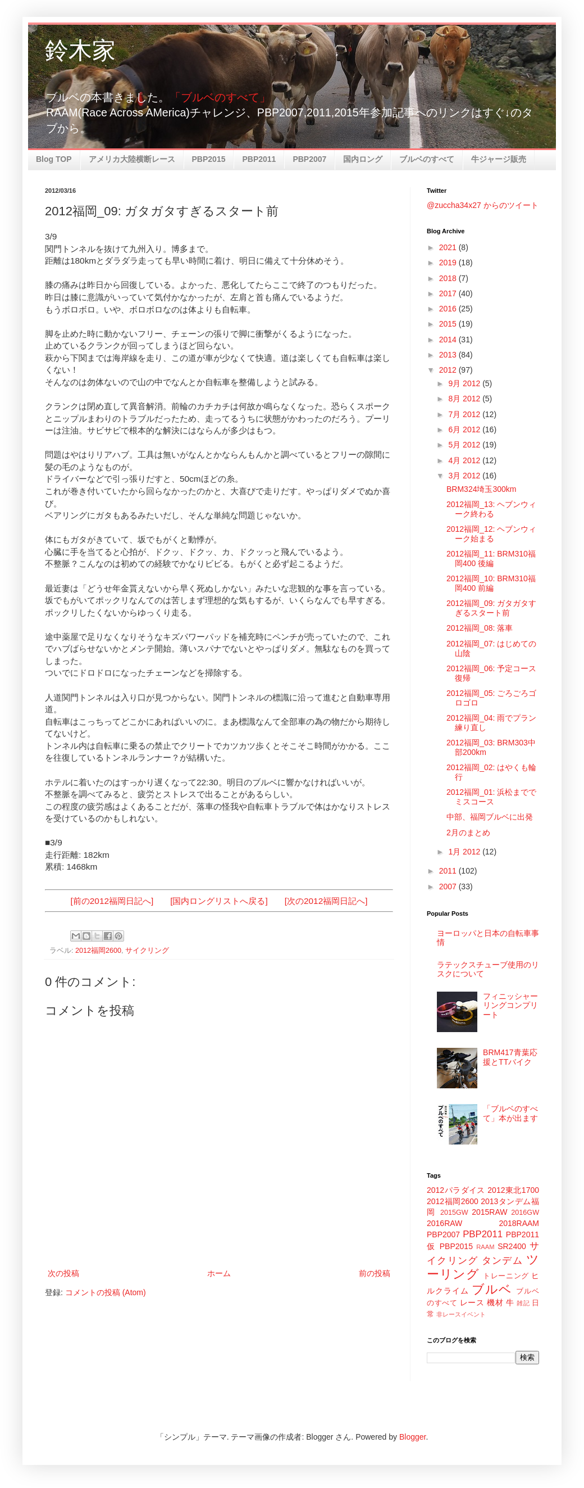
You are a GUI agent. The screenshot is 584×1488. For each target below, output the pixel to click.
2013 (449, 354)
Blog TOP (54, 159)
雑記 (523, 1303)
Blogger (412, 1436)
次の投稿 (63, 1273)
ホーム (219, 1273)
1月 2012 (465, 851)
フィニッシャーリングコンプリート (510, 1006)
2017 (449, 293)
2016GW (525, 1212)
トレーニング (506, 1276)
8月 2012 (465, 398)
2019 (449, 262)
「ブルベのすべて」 (220, 97)
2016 (449, 308)
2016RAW (444, 1223)
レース (472, 1302)
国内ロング (362, 159)
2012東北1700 (513, 1190)
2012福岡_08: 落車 (479, 627)
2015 (449, 323)
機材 (495, 1302)
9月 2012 (465, 383)
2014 (449, 339)
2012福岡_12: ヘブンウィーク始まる (491, 533)
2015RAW (489, 1211)
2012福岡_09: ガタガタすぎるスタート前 (491, 608)
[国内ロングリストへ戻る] (219, 901)
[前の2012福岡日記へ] (111, 901)
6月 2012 (465, 429)
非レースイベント (461, 1314)
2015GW (454, 1212)
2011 (449, 870)
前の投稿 (374, 1273)
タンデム (502, 1260)
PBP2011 (259, 159)
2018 (449, 278)
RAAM (485, 1246)
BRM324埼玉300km (481, 489)
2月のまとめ (468, 832)
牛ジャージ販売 (498, 159)
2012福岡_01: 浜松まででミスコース (491, 797)
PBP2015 (209, 159)
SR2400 (512, 1246)
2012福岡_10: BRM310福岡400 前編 (491, 583)
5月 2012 (465, 444)
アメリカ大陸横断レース (132, 159)
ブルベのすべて (426, 159)
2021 (449, 247)
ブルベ (492, 1289)
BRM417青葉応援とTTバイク (510, 1057)
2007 (449, 886)
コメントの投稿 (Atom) (105, 1292)
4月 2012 (465, 460)
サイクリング (147, 951)
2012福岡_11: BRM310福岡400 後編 (491, 558)
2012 (449, 369)
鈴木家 (80, 50)
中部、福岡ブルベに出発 (489, 816)
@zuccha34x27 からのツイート (483, 205)
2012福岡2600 (98, 951)
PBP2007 (309, 159)
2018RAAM (519, 1223)
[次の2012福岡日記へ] (326, 901)
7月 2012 (465, 414)
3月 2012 (465, 475)
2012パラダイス (456, 1190)
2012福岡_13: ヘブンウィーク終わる (491, 509)
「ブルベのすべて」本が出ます (510, 1113)
